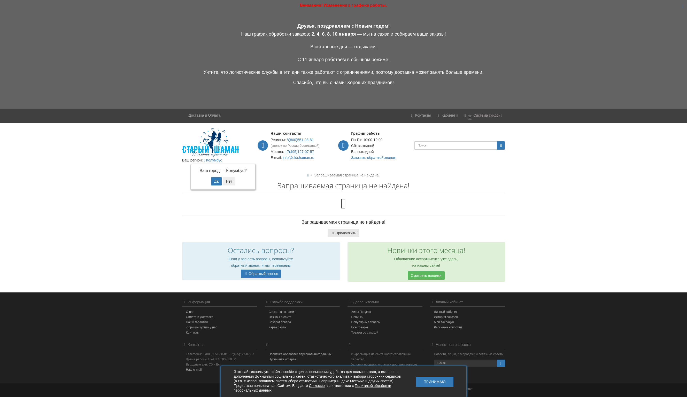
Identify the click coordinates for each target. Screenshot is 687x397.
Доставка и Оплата (205, 115)
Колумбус (213, 160)
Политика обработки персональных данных (300, 354)
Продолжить (343, 233)
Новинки (357, 317)
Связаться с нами (281, 312)
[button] (482, 116)
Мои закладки (444, 322)
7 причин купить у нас (201, 327)
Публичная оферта (282, 359)
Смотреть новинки (426, 275)
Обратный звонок (261, 274)
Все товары (359, 327)
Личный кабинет (445, 312)
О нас (190, 312)
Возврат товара (280, 322)
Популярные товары (366, 322)
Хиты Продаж (361, 312)
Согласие (317, 386)
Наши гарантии (197, 322)
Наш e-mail (194, 369)
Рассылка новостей (448, 327)
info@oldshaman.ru (298, 158)
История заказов (446, 317)
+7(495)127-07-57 (299, 152)
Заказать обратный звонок (373, 158)
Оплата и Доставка (199, 317)
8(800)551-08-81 (300, 140)
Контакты (192, 332)
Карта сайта (277, 327)
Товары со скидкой (364, 332)
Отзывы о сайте (280, 317)
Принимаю (435, 382)
